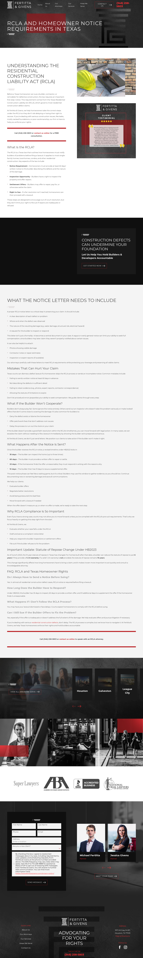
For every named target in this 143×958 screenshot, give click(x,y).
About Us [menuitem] (47, 5)
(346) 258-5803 (74, 954)
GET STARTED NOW (94, 265)
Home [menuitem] (40, 5)
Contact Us (105, 5)
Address (13, 839)
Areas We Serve (25, 943)
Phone (13, 832)
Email (37, 832)
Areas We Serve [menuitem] (83, 5)
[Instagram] (125, 947)
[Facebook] (119, 947)
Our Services (26, 939)
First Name (14, 825)
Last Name (40, 825)
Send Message (34, 882)
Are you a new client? (19, 846)
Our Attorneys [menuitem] (58, 5)
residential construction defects (45, 625)
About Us (26, 930)
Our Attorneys (26, 934)
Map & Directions (122, 936)
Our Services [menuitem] (71, 5)
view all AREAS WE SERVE (22, 691)
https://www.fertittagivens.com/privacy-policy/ (32, 873)
